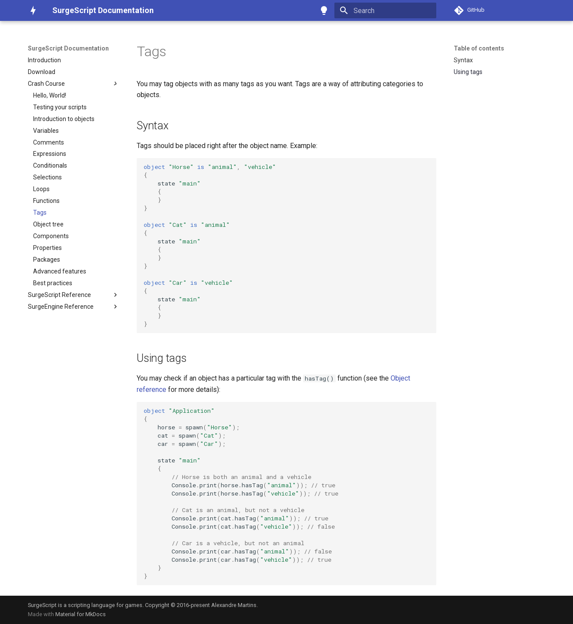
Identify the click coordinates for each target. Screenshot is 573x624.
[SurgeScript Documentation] (33, 10)
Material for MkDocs (80, 614)
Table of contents (479, 48)
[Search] (385, 10)
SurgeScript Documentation (68, 48)
